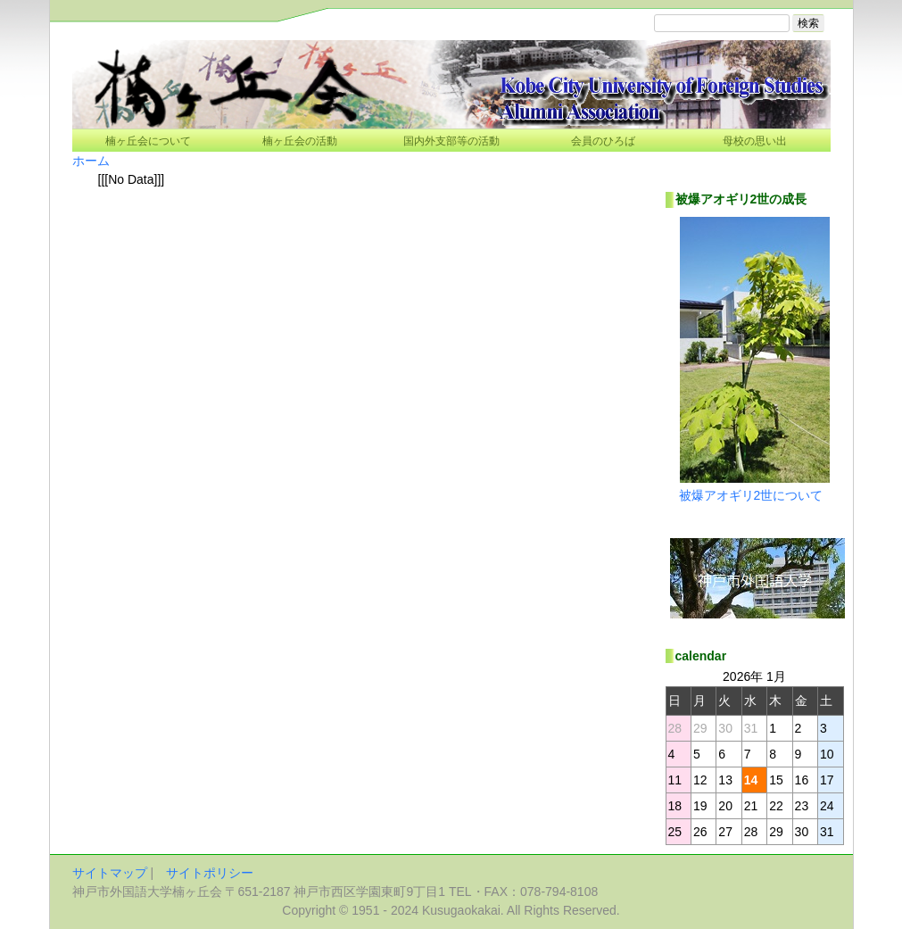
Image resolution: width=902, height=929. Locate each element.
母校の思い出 (755, 141)
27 (725, 832)
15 (776, 780)
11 (675, 780)
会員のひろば (603, 141)
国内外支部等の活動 (451, 141)
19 (700, 806)
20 (725, 806)
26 (700, 832)
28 (751, 832)
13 (725, 780)
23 (802, 806)
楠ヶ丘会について (148, 141)
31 (827, 832)
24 (827, 806)
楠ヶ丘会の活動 (299, 141)
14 (751, 780)
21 (751, 806)
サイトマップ (109, 873)
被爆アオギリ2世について (751, 495)
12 (700, 780)
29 (776, 832)
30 (802, 832)
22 (776, 806)
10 (827, 754)
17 (827, 780)
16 (802, 780)
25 (675, 832)
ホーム (91, 160)
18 (675, 806)
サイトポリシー (209, 873)
